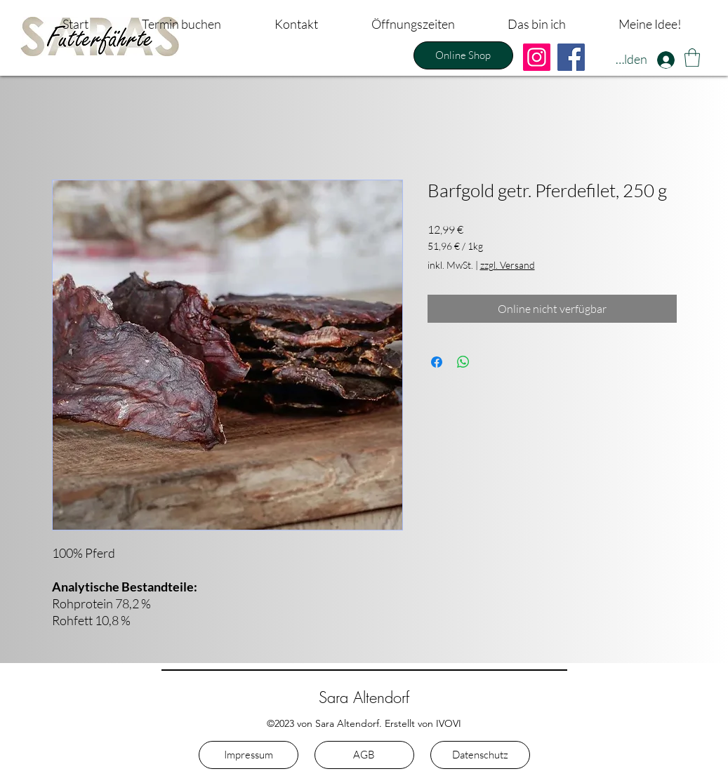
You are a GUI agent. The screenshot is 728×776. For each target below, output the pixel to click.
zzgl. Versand (507, 265)
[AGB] (364, 755)
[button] (692, 57)
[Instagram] (536, 57)
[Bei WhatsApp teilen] (463, 362)
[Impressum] (248, 755)
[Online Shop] (463, 55)
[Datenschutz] (480, 755)
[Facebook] (571, 57)
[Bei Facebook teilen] (436, 362)
